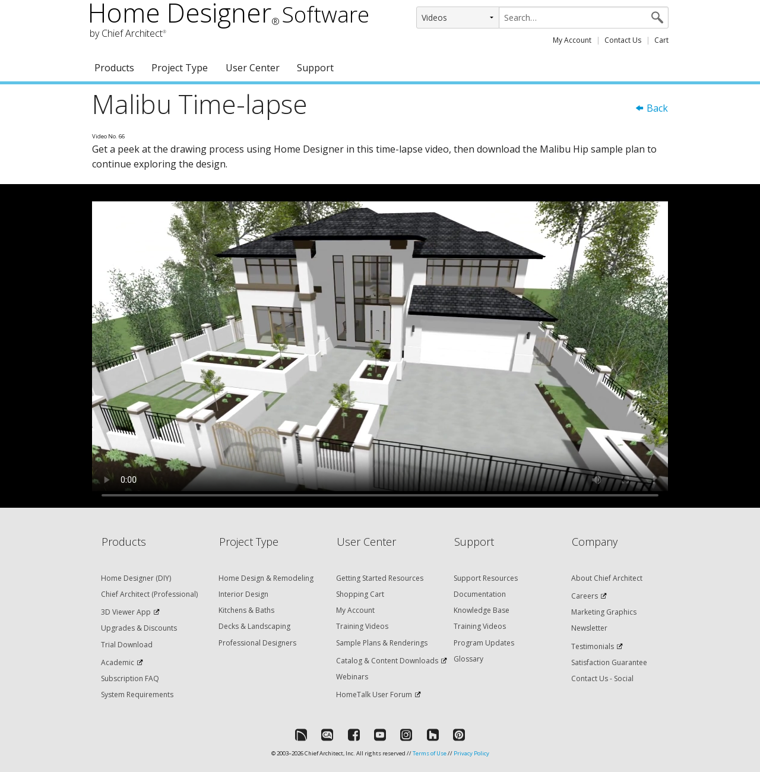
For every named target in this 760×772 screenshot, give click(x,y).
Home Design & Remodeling (266, 578)
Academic (117, 662)
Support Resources (486, 578)
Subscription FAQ (130, 678)
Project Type (179, 67)
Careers (584, 596)
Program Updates (484, 643)
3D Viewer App (126, 612)
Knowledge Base (481, 610)
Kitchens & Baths (246, 610)
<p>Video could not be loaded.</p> (380, 346)
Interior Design (243, 594)
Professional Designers (257, 643)
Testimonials (592, 646)
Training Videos (362, 626)
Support (315, 67)
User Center (253, 67)
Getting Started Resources (379, 578)
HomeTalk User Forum (374, 694)
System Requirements (137, 694)
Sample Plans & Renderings (382, 643)
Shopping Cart (360, 594)
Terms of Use (429, 753)
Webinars (352, 677)
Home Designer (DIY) (136, 578)
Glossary (468, 659)
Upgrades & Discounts (139, 628)
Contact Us (622, 40)
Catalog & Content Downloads (387, 661)
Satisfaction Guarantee (609, 662)
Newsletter (589, 628)
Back (651, 108)
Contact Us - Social (602, 678)
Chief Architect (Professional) (149, 594)
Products (114, 67)
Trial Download (127, 645)
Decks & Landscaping (254, 626)
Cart (661, 40)
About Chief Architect (606, 578)
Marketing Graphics (603, 612)
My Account (572, 40)
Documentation (480, 594)
